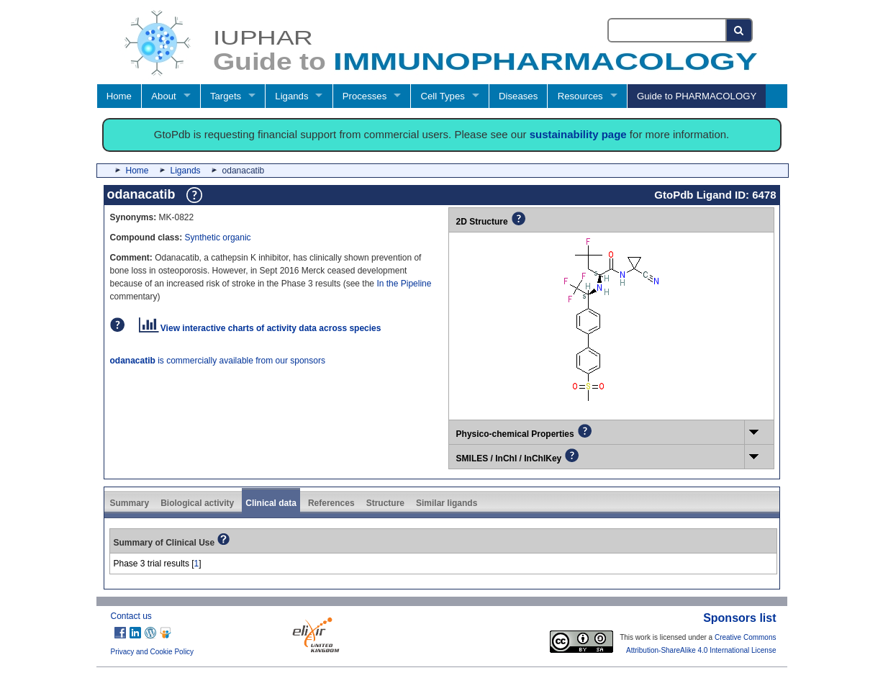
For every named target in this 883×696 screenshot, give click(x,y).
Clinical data (270, 503)
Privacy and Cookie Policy (152, 652)
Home (119, 96)
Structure (385, 503)
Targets (225, 96)
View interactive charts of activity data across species (260, 328)
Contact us (131, 616)
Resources (580, 96)
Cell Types (443, 96)
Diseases (518, 96)
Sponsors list (739, 618)
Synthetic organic (218, 237)
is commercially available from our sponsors (217, 361)
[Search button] (739, 30)
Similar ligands (446, 503)
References (331, 503)
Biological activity (197, 503)
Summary (130, 503)
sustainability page (578, 134)
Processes (365, 96)
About (163, 96)
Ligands (291, 96)
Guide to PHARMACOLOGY (696, 96)
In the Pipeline (403, 284)
